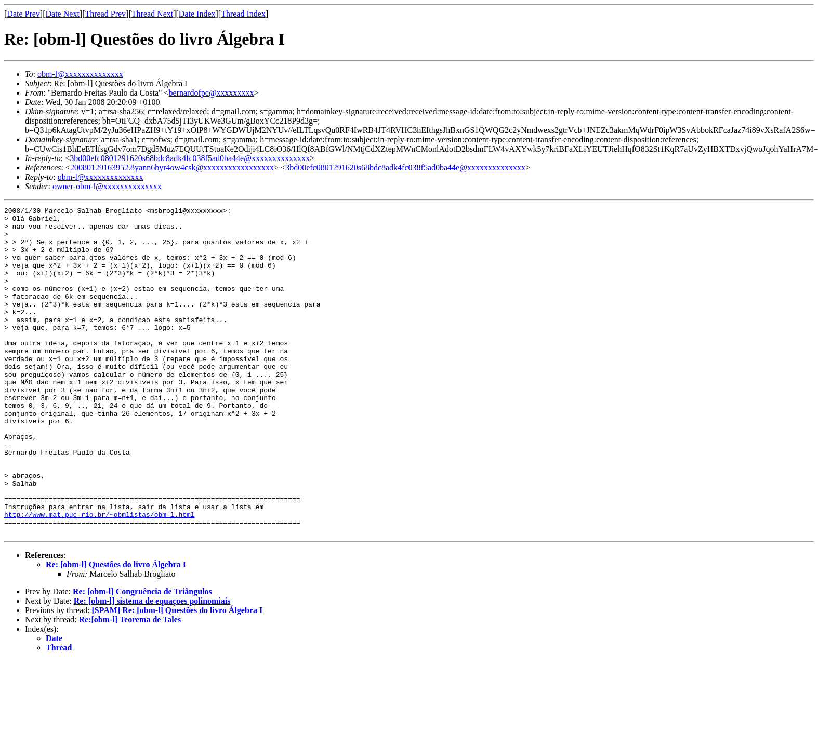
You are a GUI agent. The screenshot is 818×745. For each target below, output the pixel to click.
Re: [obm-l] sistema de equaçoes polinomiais (152, 666)
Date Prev (23, 13)
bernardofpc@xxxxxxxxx (211, 92)
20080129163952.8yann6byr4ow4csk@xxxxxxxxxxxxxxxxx (172, 167)
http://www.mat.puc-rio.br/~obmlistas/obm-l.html (99, 576)
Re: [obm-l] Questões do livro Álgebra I (116, 630)
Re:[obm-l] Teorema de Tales (130, 685)
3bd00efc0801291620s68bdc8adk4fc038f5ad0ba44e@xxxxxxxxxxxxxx (190, 158)
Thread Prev (105, 13)
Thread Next (152, 13)
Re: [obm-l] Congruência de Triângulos (142, 657)
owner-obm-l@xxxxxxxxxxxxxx (107, 186)
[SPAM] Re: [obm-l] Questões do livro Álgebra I (176, 675)
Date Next (63, 13)
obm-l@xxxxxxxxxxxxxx (80, 74)
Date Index (197, 13)
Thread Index (243, 13)
